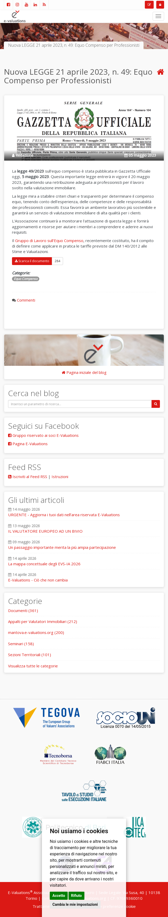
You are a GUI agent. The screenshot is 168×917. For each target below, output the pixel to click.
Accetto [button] (58, 896)
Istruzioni (60, 476)
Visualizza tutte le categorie (33, 665)
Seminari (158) (21, 643)
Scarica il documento (32, 261)
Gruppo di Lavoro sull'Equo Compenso (49, 240)
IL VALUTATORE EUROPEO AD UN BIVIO (45, 531)
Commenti (26, 300)
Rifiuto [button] (76, 896)
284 (57, 261)
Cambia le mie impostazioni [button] (75, 904)
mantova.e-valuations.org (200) (36, 632)
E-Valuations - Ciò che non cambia (38, 580)
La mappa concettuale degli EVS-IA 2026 (44, 563)
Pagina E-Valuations (28, 443)
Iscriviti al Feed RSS (27, 476)
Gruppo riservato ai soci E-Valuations (43, 435)
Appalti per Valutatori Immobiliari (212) (42, 621)
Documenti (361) (23, 610)
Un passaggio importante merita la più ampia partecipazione (62, 547)
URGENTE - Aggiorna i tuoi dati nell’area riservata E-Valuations (64, 514)
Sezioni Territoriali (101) (29, 654)
